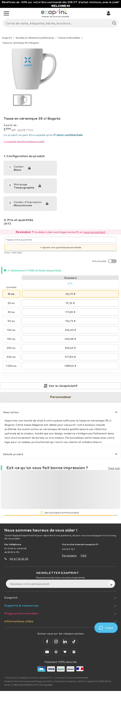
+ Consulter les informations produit (24, 141)
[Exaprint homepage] (55, 12)
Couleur (19, 166)
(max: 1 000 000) (13, 252)
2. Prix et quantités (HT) (18, 221)
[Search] (59, 23)
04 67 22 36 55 (18, 558)
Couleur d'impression (28, 202)
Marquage (20, 184)
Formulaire (69, 555)
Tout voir (114, 468)
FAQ (83, 555)
